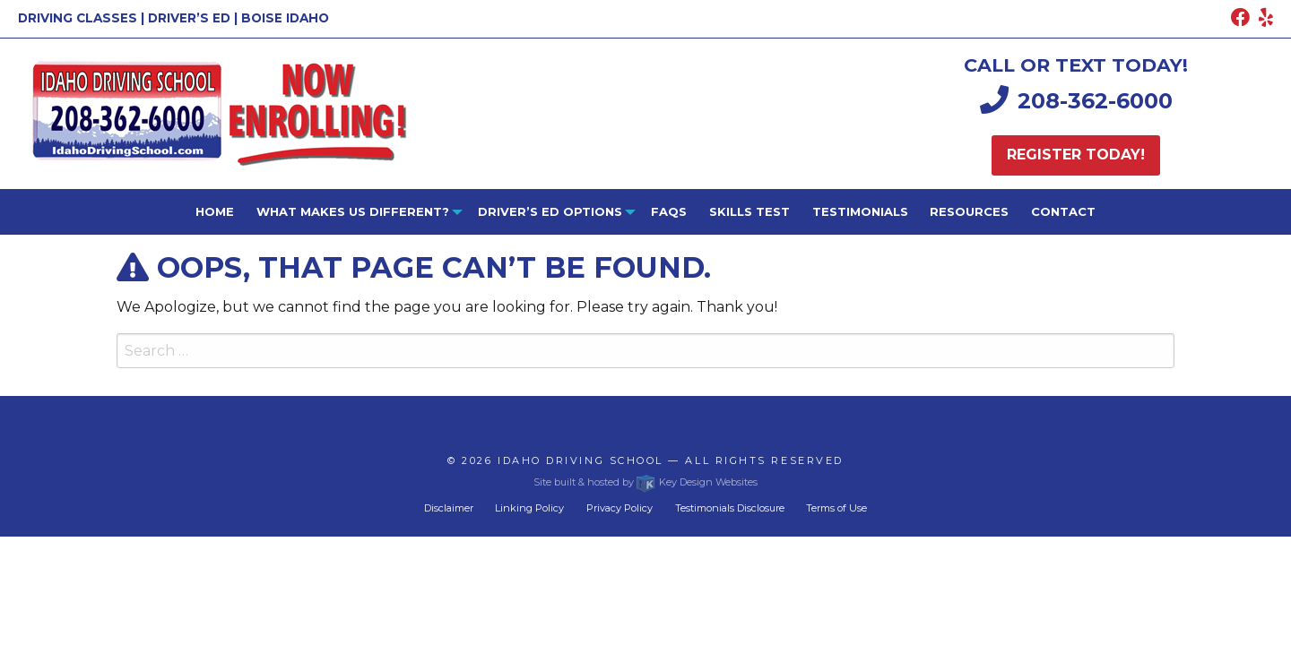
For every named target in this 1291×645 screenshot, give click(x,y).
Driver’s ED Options (550, 211)
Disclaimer (448, 508)
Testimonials (860, 211)
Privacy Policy (619, 508)
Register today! (1076, 154)
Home (214, 211)
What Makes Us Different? (352, 211)
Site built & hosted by (645, 482)
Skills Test (749, 211)
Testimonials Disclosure (729, 508)
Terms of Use (836, 508)
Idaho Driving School (580, 460)
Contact (1063, 211)
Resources (969, 211)
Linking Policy (529, 508)
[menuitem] (215, 212)
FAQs (669, 211)
